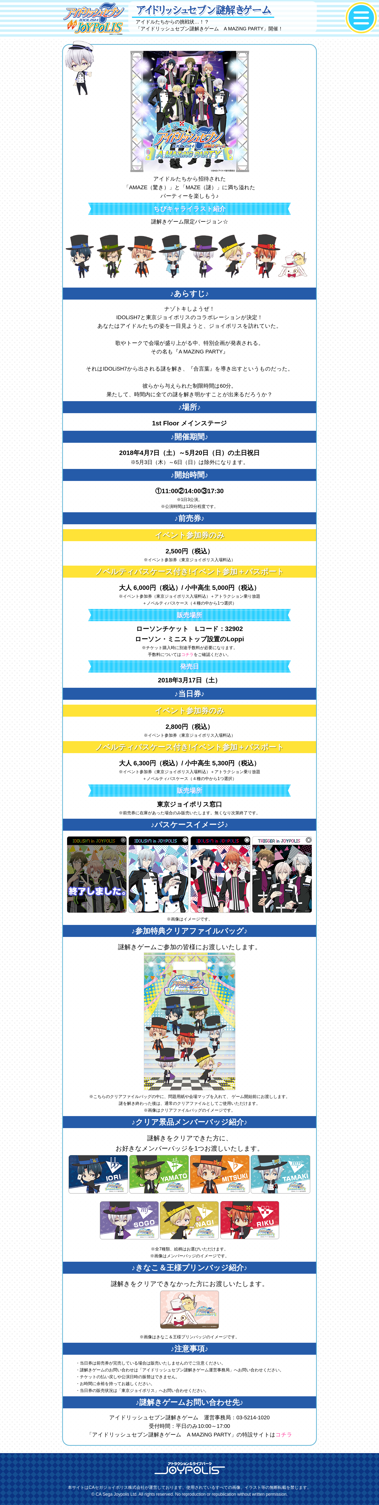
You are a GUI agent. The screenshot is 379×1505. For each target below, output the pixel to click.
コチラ (187, 654)
